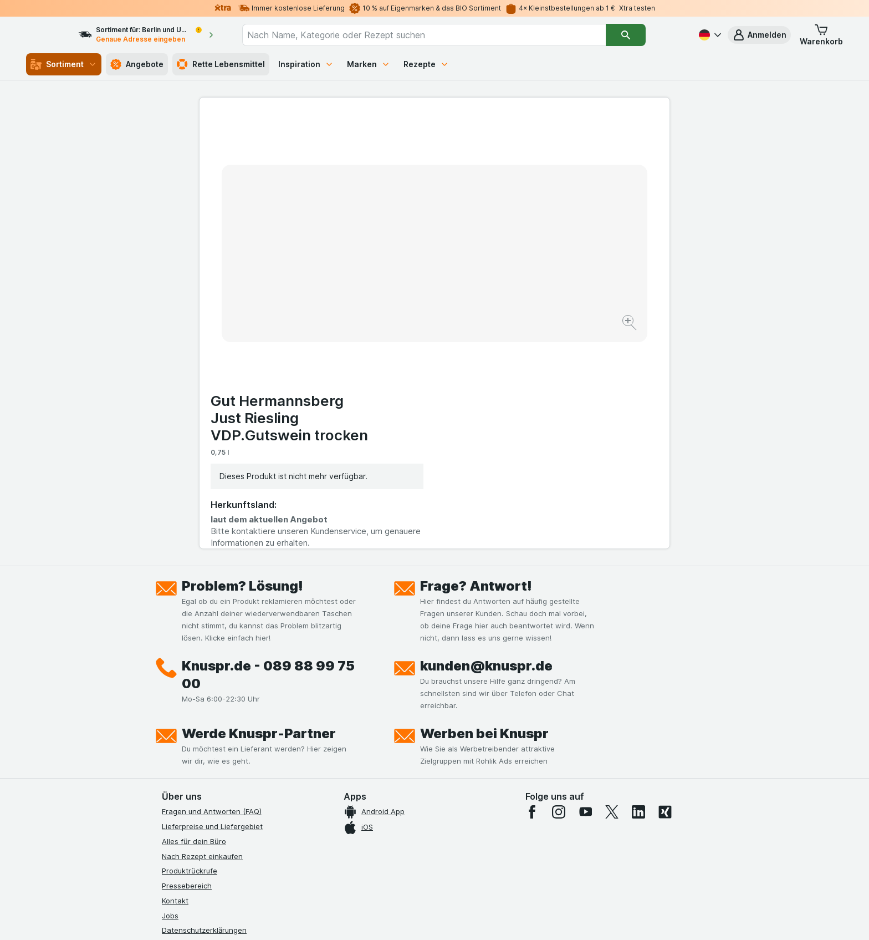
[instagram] (558, 592)
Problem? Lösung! (242, 366)
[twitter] (611, 592)
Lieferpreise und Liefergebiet (212, 606)
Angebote (136, 64)
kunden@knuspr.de (486, 446)
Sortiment (63, 64)
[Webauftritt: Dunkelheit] (484, 918)
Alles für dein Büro (194, 621)
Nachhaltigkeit (187, 769)
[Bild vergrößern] (395, 289)
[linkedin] (638, 592)
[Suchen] (646, 35)
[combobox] (444, 35)
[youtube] (585, 592)
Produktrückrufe (189, 651)
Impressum (180, 740)
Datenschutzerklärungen (204, 710)
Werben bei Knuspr (484, 514)
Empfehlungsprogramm (202, 784)
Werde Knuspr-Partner (259, 514)
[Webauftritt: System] (378, 918)
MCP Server (182, 799)
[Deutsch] (708, 35)
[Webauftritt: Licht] (428, 918)
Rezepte (426, 64)
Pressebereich (187, 666)
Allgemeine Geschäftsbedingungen (222, 725)
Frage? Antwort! (476, 366)
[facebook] (532, 592)
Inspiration (306, 64)
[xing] (665, 592)
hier (347, 845)
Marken (368, 64)
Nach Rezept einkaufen (202, 636)
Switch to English (455, 872)
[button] (759, 35)
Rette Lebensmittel (221, 64)
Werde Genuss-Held (196, 754)
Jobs (170, 695)
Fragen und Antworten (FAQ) (212, 591)
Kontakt (175, 681)
